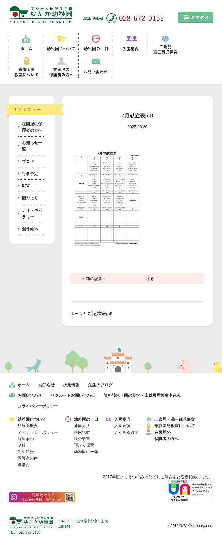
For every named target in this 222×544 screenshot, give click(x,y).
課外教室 (82, 438)
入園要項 (122, 425)
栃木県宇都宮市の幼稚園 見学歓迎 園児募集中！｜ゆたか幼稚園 (41, 14)
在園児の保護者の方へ (61, 66)
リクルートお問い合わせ (73, 395)
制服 (22, 445)
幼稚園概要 (28, 425)
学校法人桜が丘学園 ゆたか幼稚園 (31, 522)
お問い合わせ (95, 66)
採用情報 (71, 385)
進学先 (24, 464)
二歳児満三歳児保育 (165, 43)
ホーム (26, 43)
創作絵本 (30, 229)
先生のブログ (100, 385)
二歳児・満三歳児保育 (174, 419)
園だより (30, 198)
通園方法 (82, 425)
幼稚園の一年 (86, 451)
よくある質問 (126, 432)
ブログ (28, 161)
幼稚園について (61, 43)
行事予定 (30, 173)
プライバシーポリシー (38, 406)
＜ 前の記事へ (93, 278)
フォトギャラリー (32, 213)
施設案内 (26, 438)
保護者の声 (28, 458)
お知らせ (46, 385)
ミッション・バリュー (38, 432)
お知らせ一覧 (32, 145)
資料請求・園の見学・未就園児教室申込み (142, 395)
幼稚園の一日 (95, 43)
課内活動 (82, 432)
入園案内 (130, 43)
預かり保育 (84, 445)
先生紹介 (26, 451)
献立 (26, 185)
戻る (150, 278)
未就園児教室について (26, 66)
